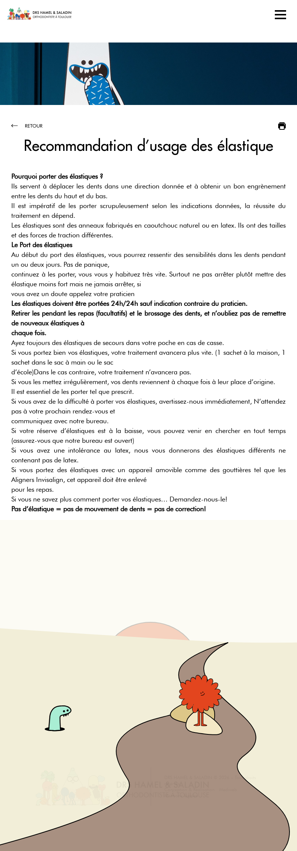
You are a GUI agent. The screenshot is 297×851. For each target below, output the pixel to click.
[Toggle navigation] (280, 14)
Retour (26, 126)
